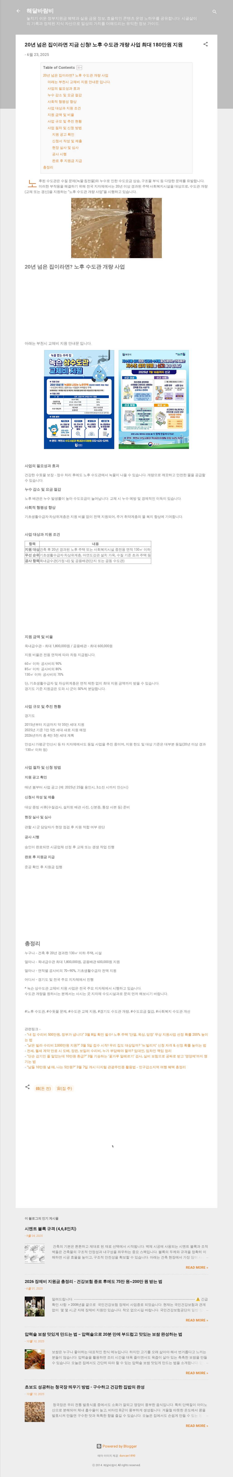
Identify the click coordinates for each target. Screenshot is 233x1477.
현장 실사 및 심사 (65, 148)
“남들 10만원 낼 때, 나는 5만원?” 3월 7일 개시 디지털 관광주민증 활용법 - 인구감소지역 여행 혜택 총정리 (106, 1067)
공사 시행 (59, 154)
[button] (205, 44)
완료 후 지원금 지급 (67, 161)
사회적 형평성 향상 (62, 102)
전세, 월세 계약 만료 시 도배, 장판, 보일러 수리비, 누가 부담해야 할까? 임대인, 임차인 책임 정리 (99, 1051)
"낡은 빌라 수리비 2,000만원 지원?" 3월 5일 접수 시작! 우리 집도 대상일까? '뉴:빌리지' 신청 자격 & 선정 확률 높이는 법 (116, 1045)
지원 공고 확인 (63, 134)
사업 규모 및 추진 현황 (65, 121)
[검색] (214, 12)
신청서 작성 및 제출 (67, 141)
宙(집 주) (64, 1088)
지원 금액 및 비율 (61, 115)
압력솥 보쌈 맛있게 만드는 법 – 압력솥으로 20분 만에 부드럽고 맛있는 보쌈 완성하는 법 (103, 1334)
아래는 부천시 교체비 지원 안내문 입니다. (79, 82)
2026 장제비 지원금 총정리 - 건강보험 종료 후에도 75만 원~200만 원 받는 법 (93, 1281)
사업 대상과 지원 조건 (64, 108)
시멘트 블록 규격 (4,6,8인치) (50, 1228)
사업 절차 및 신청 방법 (65, 128)
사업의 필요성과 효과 (64, 88)
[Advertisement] (116, 305)
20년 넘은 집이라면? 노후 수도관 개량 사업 (75, 75)
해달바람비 (40, 11)
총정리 (48, 167)
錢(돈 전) (43, 1088)
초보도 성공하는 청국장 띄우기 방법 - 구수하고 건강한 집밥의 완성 (85, 1387)
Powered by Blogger (116, 1446)
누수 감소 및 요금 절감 (65, 95)
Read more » (197, 1268)
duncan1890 (127, 1455)
